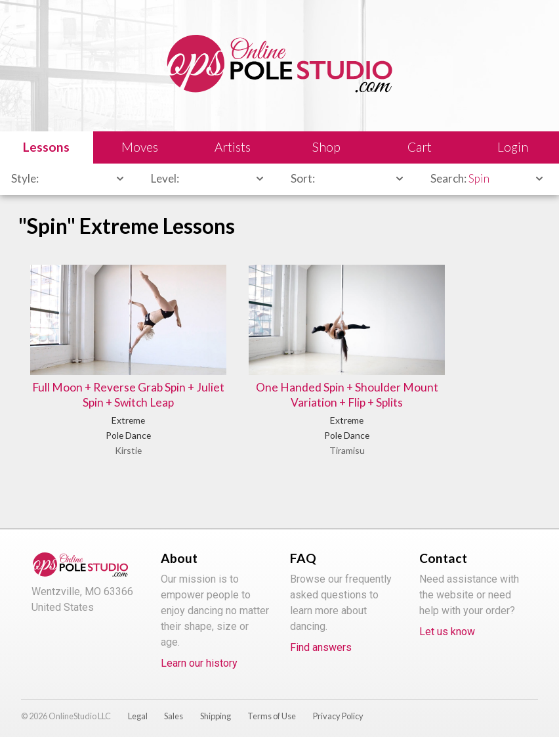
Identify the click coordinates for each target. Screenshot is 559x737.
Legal (138, 707)
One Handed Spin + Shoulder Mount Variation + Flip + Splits (279, 369)
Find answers (321, 639)
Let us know (447, 623)
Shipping (215, 707)
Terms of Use (271, 707)
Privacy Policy (338, 707)
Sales (173, 707)
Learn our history (199, 654)
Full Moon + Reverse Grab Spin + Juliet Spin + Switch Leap (105, 377)
